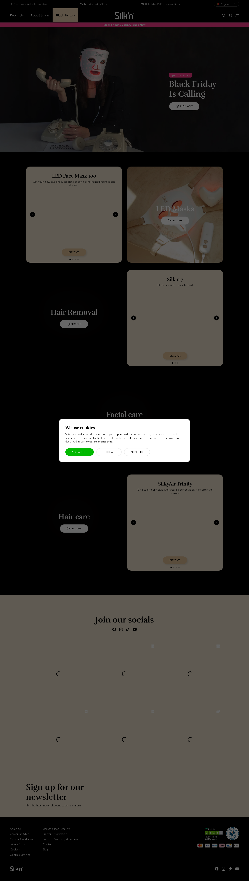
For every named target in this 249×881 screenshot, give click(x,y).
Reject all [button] (109, 452)
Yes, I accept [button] (79, 452)
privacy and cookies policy (99, 441)
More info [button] (137, 452)
